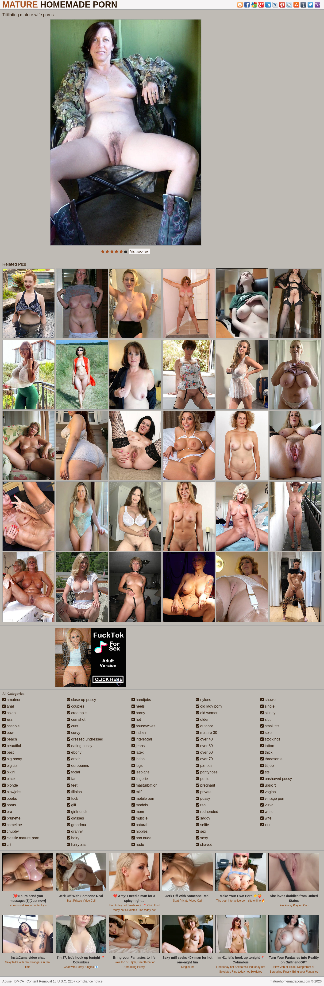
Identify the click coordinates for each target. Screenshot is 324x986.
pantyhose (206, 772)
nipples (139, 831)
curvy (73, 733)
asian (9, 713)
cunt (72, 726)
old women (207, 713)
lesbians (140, 772)
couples (75, 706)
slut (265, 719)
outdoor (204, 726)
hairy (73, 838)
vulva (267, 805)
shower (268, 700)
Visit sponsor (139, 251)
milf (136, 792)
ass (7, 719)
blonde (10, 785)
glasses (75, 818)
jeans (138, 746)
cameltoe (12, 825)
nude (137, 845)
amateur (11, 700)
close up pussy (81, 700)
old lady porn (209, 706)
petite (202, 779)
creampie (77, 713)
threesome (271, 759)
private (203, 792)
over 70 (204, 759)
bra (7, 812)
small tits (269, 726)
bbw (8, 733)
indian (138, 733)
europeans (78, 766)
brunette (11, 818)
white (267, 812)
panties (204, 766)
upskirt (268, 785)
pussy (203, 798)
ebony (74, 752)
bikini (8, 772)
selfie (202, 825)
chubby (10, 831)
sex (201, 831)
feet (72, 785)
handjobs (141, 700)
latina (138, 759)
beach (9, 739)
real (201, 805)
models (139, 805)
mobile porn (143, 798)
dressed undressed (85, 739)
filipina (74, 792)
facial (73, 772)
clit (6, 845)
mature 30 (206, 733)
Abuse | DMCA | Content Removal (27, 981)
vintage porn (272, 798)
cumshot (76, 719)
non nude (141, 838)
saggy (203, 818)
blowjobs (11, 792)
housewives (143, 726)
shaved (204, 845)
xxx (265, 825)
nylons (203, 700)
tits (265, 772)
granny (75, 831)
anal (8, 706)
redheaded (207, 812)
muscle (139, 818)
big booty (12, 759)
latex (137, 752)
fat (71, 779)
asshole (11, 726)
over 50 (204, 746)
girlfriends (77, 812)
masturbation (144, 785)
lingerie (139, 779)
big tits (10, 766)
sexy (202, 838)
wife (265, 818)
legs (137, 766)
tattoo (267, 746)
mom (137, 812)
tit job (267, 766)
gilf (71, 805)
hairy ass (76, 845)
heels (138, 706)
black (8, 779)
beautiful (11, 746)
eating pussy (79, 746)
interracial (141, 739)
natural (139, 825)
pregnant (205, 785)
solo (266, 733)
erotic (74, 759)
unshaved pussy (276, 779)
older (202, 719)
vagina (268, 792)
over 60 (204, 752)
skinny (267, 713)
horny (138, 713)
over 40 (204, 739)
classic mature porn (20, 838)
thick (266, 752)
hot (136, 719)
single (267, 706)
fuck (72, 798)
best (8, 752)
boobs (9, 798)
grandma (76, 825)
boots (9, 805)
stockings (270, 739)
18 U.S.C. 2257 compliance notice (78, 981)
